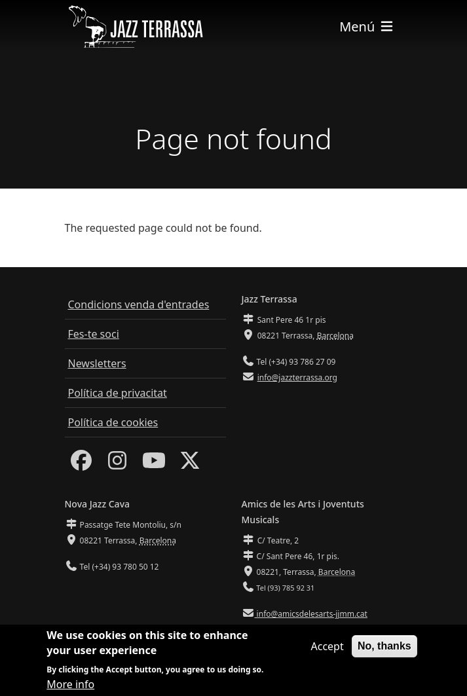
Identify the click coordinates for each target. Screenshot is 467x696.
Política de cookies (113, 422)
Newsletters (97, 363)
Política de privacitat (117, 393)
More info (70, 687)
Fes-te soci (93, 334)
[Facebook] (81, 464)
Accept (326, 649)
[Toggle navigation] (366, 26)
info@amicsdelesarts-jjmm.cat (311, 613)
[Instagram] (117, 464)
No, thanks (384, 649)
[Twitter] (190, 464)
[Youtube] (154, 464)
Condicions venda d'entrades (139, 304)
